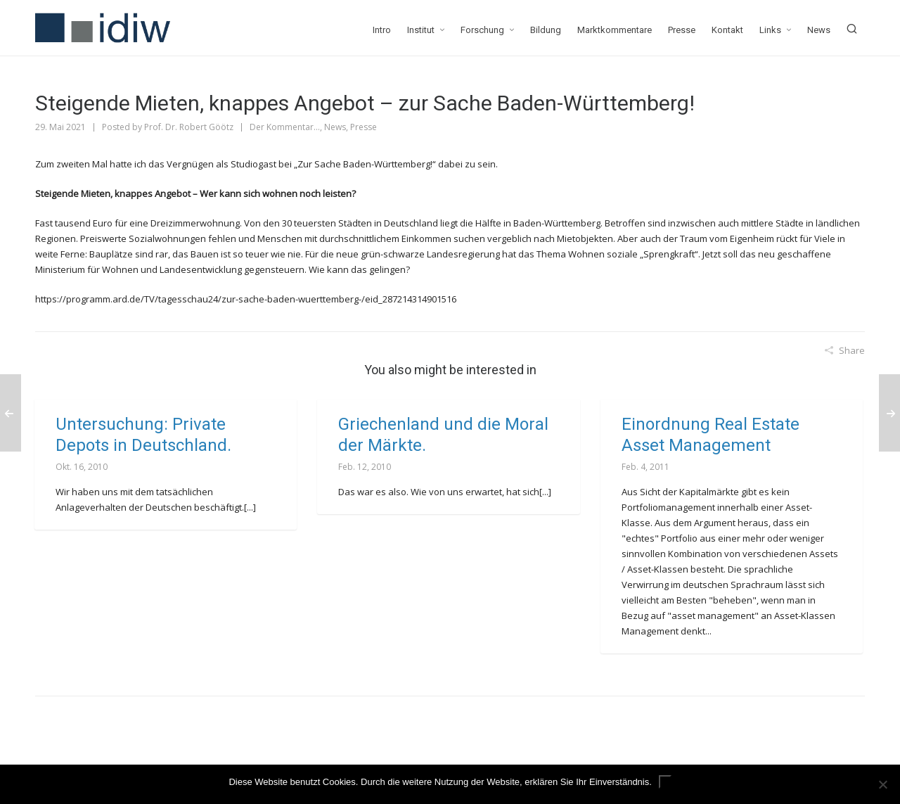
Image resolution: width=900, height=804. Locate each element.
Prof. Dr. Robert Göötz (188, 127)
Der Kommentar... (285, 127)
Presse (363, 127)
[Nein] (882, 784)
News (335, 127)
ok (665, 782)
